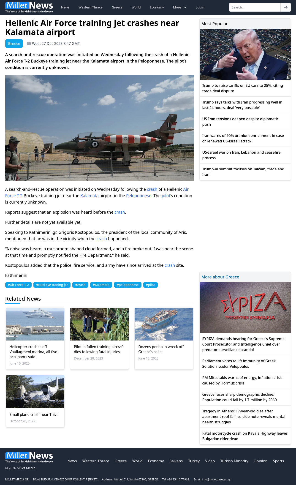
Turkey (194, 460)
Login (200, 7)
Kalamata (89, 195)
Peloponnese (138, 195)
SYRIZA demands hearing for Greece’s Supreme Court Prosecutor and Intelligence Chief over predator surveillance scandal (243, 344)
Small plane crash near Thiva (34, 414)
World (136, 7)
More (180, 7)
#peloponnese (128, 285)
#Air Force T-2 (18, 285)
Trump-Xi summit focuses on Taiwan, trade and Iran (243, 171)
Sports (278, 460)
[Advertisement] (245, 225)
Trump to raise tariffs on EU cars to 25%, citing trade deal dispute (242, 88)
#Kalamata (101, 285)
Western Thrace (91, 7)
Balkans (176, 460)
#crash (80, 285)
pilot (166, 195)
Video (210, 460)
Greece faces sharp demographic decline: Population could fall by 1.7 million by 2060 (239, 397)
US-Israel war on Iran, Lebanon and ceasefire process (241, 155)
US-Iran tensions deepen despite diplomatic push (240, 121)
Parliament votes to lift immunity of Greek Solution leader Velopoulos (239, 363)
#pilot (150, 285)
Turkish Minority (234, 460)
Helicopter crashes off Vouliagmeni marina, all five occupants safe (33, 351)
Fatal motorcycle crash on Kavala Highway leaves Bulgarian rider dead (245, 436)
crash (152, 189)
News (65, 7)
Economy (157, 7)
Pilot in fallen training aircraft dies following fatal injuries (99, 349)
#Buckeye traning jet (52, 285)
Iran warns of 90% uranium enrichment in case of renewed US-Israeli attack (243, 138)
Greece (117, 7)
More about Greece (220, 277)
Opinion (260, 460)
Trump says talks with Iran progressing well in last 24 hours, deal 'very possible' (242, 105)
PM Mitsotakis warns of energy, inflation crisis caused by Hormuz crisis (242, 380)
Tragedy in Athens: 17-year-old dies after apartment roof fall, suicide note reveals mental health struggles (243, 417)
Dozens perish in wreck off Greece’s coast (161, 349)
